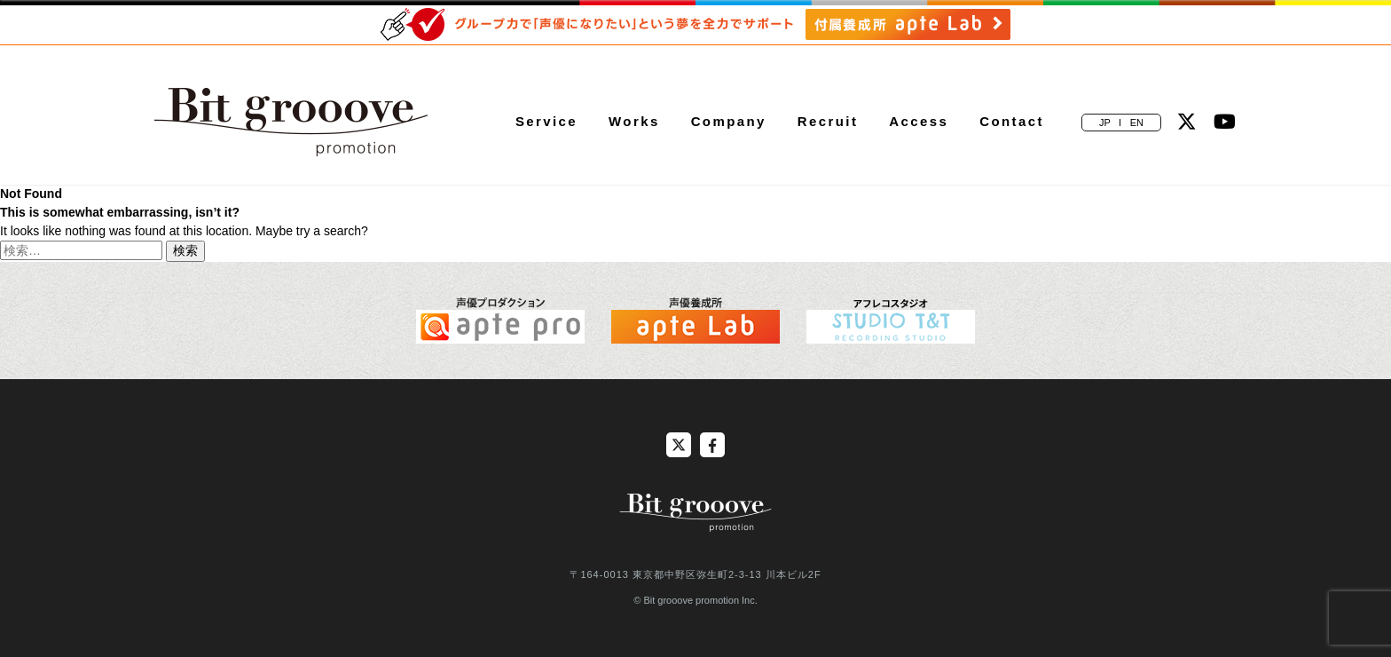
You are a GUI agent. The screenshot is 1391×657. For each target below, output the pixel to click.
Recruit (828, 121)
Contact (1011, 121)
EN (1136, 122)
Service (546, 121)
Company (728, 121)
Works (634, 121)
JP (1105, 122)
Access (918, 121)
